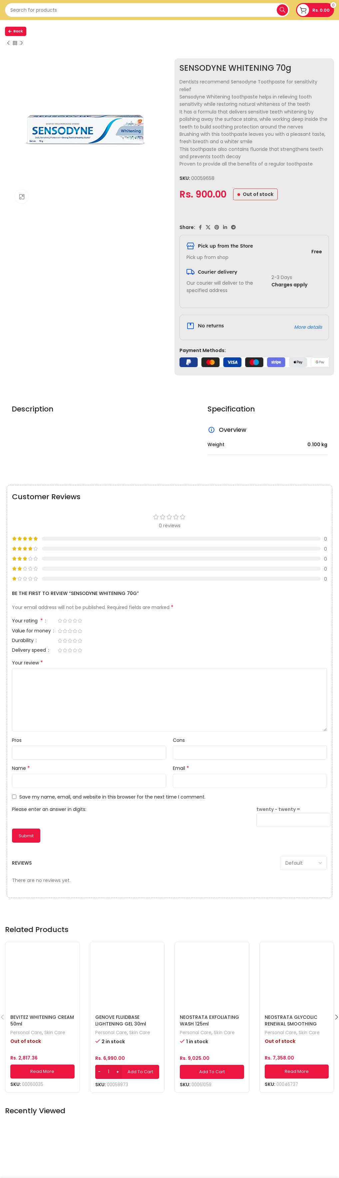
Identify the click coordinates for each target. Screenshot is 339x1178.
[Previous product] (8, 43)
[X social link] (208, 227)
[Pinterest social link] (216, 227)
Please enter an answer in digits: (49, 809)
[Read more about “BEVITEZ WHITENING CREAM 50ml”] (42, 1072)
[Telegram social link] (233, 227)
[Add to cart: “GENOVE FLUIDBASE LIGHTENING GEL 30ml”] (127, 1072)
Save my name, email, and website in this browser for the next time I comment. (112, 797)
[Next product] (21, 43)
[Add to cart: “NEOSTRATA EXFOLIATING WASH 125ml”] (212, 1072)
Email (181, 768)
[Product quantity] (109, 1072)
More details (308, 327)
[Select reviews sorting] (303, 863)
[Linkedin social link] (225, 227)
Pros (17, 740)
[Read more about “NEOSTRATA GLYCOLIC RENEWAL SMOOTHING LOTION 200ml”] (297, 1072)
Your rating (28, 621)
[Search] (147, 10)
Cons (179, 740)
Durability (23, 641)
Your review (27, 662)
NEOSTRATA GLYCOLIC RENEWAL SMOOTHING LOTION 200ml (291, 1024)
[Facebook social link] (200, 227)
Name (21, 768)
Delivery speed (29, 650)
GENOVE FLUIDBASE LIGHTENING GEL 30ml (120, 1020)
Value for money (32, 631)
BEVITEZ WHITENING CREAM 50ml (42, 1020)
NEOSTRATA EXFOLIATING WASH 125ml (209, 1020)
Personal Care (26, 1033)
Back (15, 31)
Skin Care (54, 1033)
